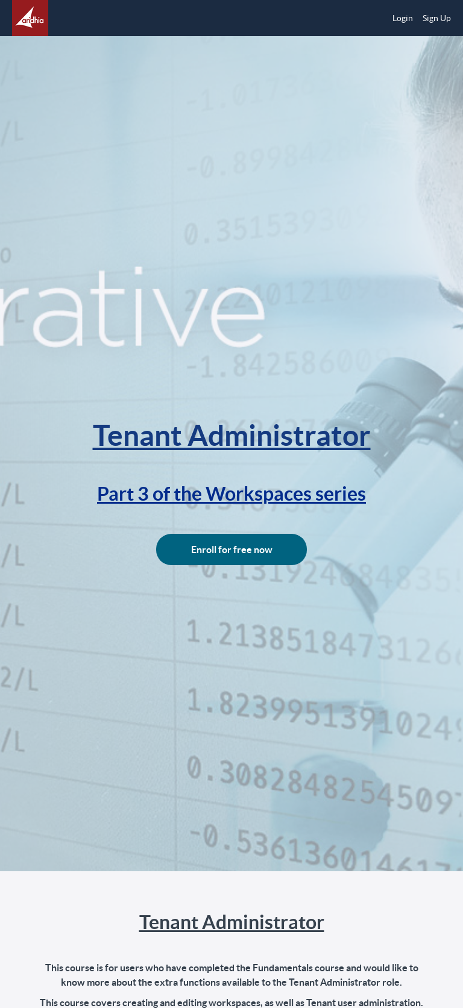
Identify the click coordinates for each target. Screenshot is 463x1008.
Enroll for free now (231, 549)
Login (402, 18)
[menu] (417, 18)
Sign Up (437, 18)
